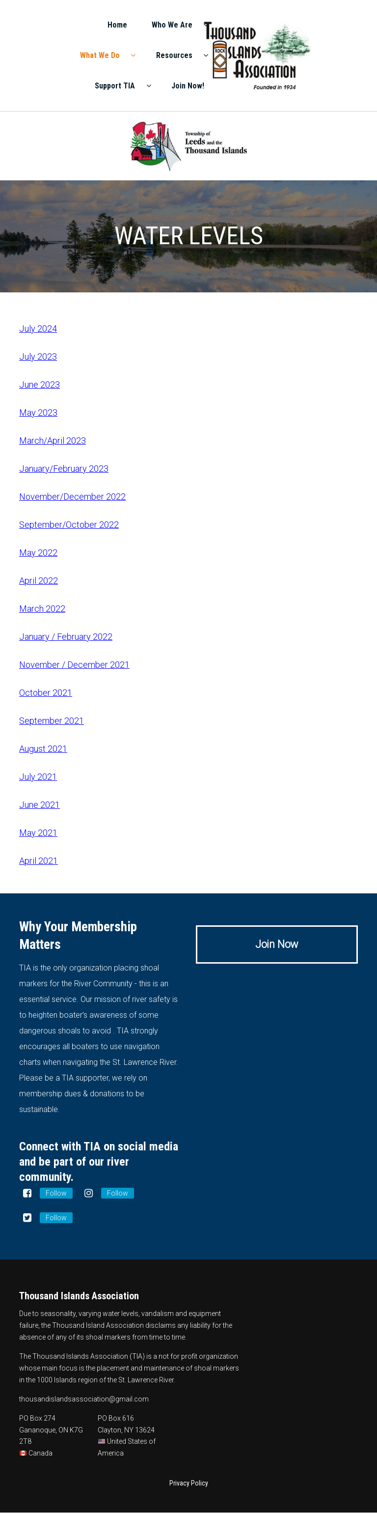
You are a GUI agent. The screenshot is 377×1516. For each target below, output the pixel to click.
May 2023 (38, 416)
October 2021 (45, 696)
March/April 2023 (52, 444)
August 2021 (43, 752)
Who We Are (318, 25)
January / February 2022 (65, 640)
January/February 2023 (63, 472)
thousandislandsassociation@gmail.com (84, 1402)
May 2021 (38, 836)
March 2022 (42, 612)
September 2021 (51, 724)
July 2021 (38, 780)
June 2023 (39, 388)
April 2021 (38, 864)
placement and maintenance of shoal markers (168, 1371)
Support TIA (268, 86)
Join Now (276, 948)
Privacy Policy (188, 1486)
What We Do (257, 56)
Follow (56, 1197)
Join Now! (325, 86)
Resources (320, 56)
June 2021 (39, 808)
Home (267, 25)
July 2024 (38, 332)
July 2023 (38, 360)
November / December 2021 (74, 668)
